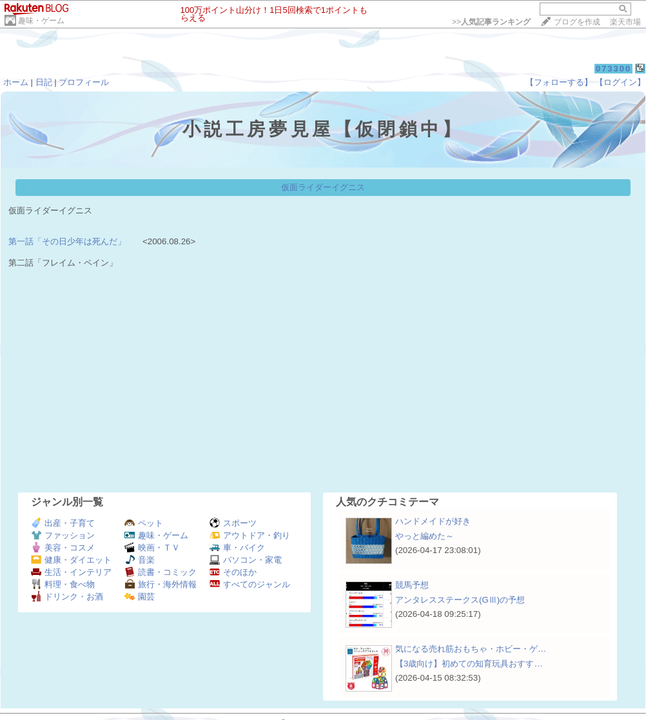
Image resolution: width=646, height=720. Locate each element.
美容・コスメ (63, 547)
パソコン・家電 (246, 560)
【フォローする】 (558, 82)
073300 (613, 68)
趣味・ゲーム (41, 20)
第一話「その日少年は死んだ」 (67, 241)
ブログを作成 (577, 21)
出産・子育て (63, 523)
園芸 (139, 596)
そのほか (233, 572)
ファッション (63, 535)
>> (491, 21)
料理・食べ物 (63, 584)
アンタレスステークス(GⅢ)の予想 (460, 600)
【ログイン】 (620, 82)
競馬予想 (412, 585)
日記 (43, 82)
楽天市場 (625, 21)
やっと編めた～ (424, 536)
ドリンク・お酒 (67, 596)
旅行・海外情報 (160, 584)
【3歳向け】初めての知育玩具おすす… (469, 663)
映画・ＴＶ (152, 547)
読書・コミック (160, 572)
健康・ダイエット (71, 560)
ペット (143, 523)
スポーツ (233, 523)
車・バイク (237, 547)
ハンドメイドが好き (433, 521)
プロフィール (84, 82)
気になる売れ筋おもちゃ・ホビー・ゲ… (470, 649)
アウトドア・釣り (250, 535)
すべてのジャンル (250, 584)
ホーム (15, 82)
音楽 (139, 560)
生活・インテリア (71, 572)
